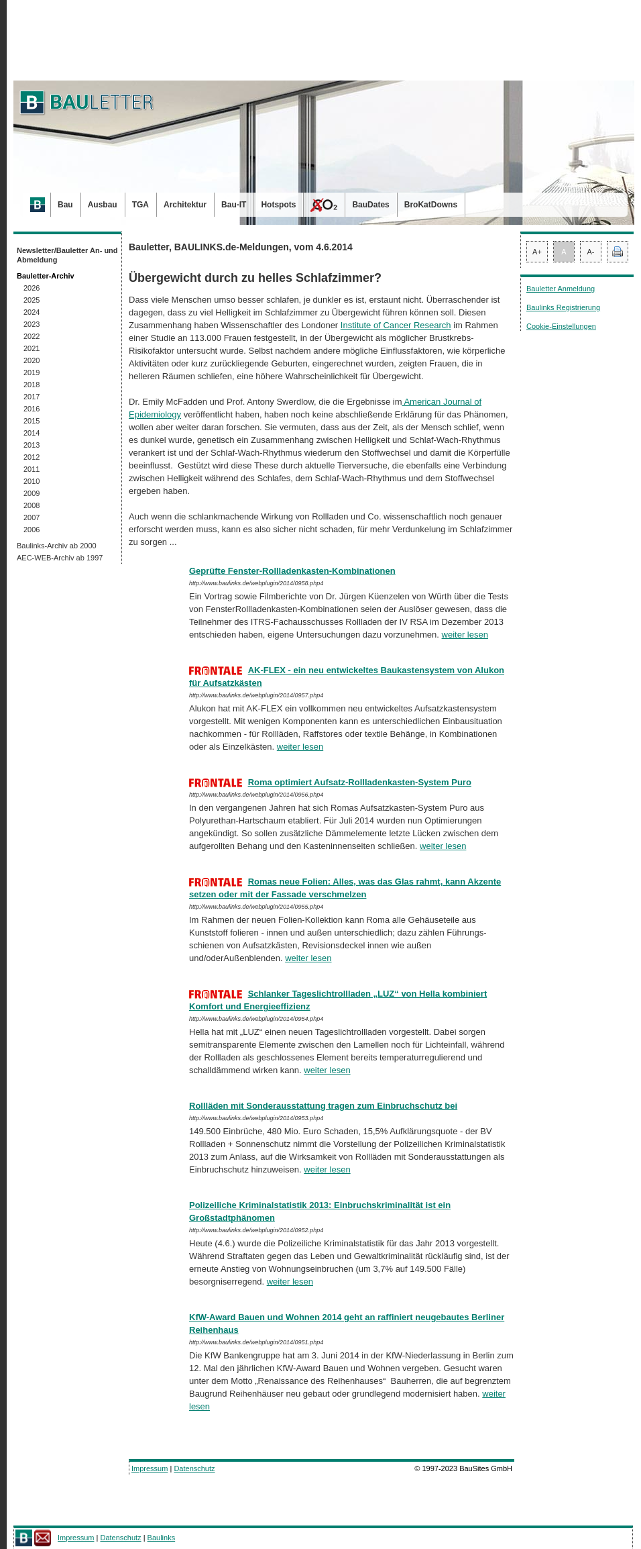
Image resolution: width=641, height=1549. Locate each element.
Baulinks (162, 1538)
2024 (31, 312)
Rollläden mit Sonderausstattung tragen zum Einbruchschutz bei (323, 1106)
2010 (31, 481)
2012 (31, 457)
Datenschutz (194, 1468)
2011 (31, 469)
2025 (31, 300)
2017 (31, 397)
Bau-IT (233, 204)
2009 (31, 493)
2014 (31, 433)
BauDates (370, 204)
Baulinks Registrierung (563, 307)
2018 (31, 385)
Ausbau (102, 204)
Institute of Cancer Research (396, 325)
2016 (31, 409)
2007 (31, 517)
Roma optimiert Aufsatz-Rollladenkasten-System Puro (359, 782)
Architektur (185, 204)
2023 (31, 324)
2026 (31, 288)
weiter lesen (465, 635)
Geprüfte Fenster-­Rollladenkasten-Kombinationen (292, 571)
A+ (537, 252)
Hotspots (278, 204)
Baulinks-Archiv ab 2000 (57, 546)
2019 (31, 372)
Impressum (149, 1468)
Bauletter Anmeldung (560, 289)
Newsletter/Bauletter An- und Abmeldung (67, 255)
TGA (140, 204)
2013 (31, 445)
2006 (31, 530)
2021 (31, 348)
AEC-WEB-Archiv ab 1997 (60, 558)
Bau (65, 204)
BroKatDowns (430, 204)
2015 (31, 421)
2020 (31, 360)
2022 (31, 336)
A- (591, 252)
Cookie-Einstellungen (561, 326)
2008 (31, 505)
